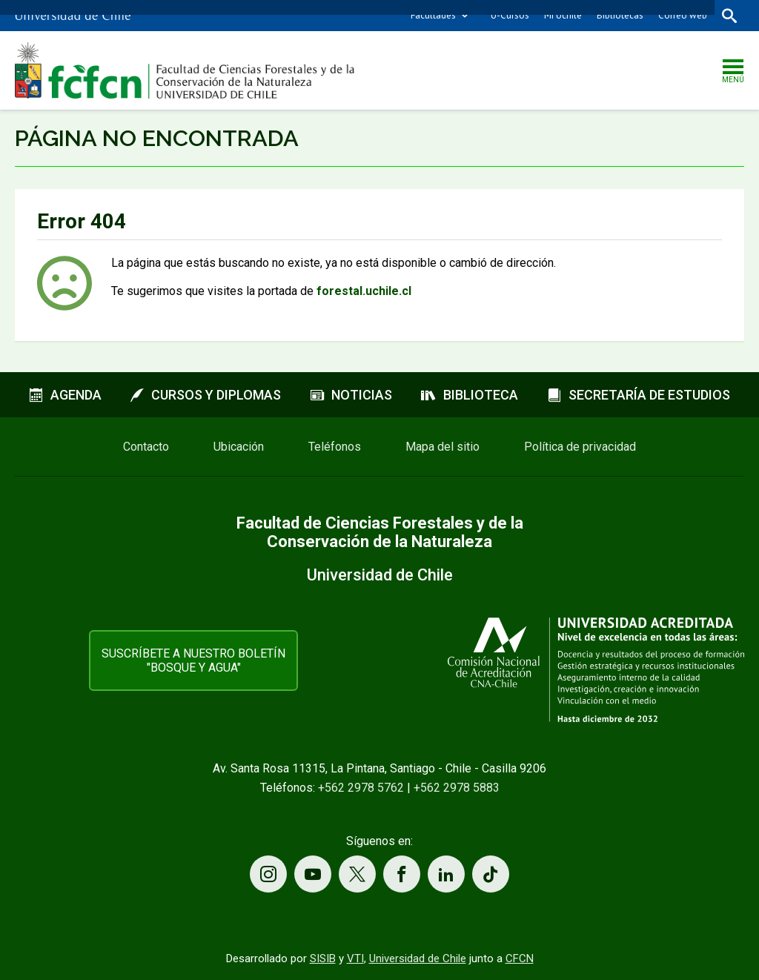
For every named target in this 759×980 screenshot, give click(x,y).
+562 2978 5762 (361, 788)
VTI (355, 958)
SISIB (323, 958)
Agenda (66, 395)
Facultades (433, 15)
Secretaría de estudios (639, 395)
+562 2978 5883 (457, 788)
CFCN (520, 958)
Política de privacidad (580, 447)
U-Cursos (510, 15)
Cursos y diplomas (205, 395)
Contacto (146, 447)
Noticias (351, 395)
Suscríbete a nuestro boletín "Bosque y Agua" (193, 660)
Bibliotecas (620, 15)
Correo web (682, 15)
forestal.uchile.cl (363, 291)
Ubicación (238, 447)
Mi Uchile (563, 15)
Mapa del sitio (442, 447)
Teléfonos (334, 447)
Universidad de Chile (417, 958)
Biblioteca (469, 395)
